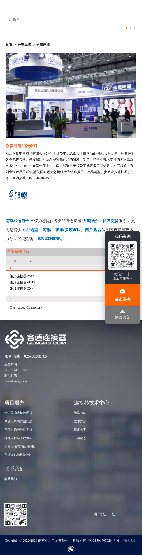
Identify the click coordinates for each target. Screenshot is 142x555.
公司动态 (80, 438)
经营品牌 (24, 45)
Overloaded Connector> (26, 307)
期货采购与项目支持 (18, 429)
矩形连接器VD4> (22, 282)
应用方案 (80, 429)
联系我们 (10, 479)
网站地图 (129, 540)
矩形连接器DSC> (22, 276)
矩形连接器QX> (21, 288)
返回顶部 (123, 315)
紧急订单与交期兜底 (18, 421)
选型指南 (80, 412)
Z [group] (31, 261)
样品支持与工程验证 (18, 438)
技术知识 (80, 421)
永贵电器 (43, 45)
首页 (9, 45)
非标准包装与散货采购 (19, 446)
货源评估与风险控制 (18, 454)
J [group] (15, 261)
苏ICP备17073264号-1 (104, 540)
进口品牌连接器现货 (18, 412)
